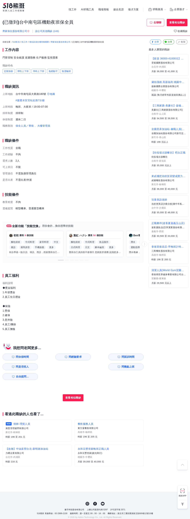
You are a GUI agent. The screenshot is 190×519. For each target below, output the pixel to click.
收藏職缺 (182, 31)
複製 (181, 42)
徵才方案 (133, 9)
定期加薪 (8, 71)
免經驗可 (53, 71)
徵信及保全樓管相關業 (39, 42)
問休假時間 (20, 356)
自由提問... (57, 366)
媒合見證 (118, 9)
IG (87, 494)
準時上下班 (38, 71)
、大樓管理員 (42, 125)
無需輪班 (66, 71)
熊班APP (182, 496)
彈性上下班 (23, 71)
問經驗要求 (57, 356)
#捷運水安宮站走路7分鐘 (30, 100)
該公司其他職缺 (47, 31)
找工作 (72, 9)
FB (95, 494)
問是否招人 (129, 356)
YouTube (103, 494)
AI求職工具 (87, 9)
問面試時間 (93, 356)
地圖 (52, 94)
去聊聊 (157, 22)
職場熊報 (103, 9)
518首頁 (16, 42)
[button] (144, 244)
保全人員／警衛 (25, 125)
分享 (155, 42)
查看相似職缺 (177, 22)
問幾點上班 (20, 366)
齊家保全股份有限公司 (61, 42)
